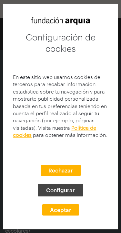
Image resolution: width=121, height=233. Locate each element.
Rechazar (60, 170)
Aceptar (60, 209)
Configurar (60, 190)
